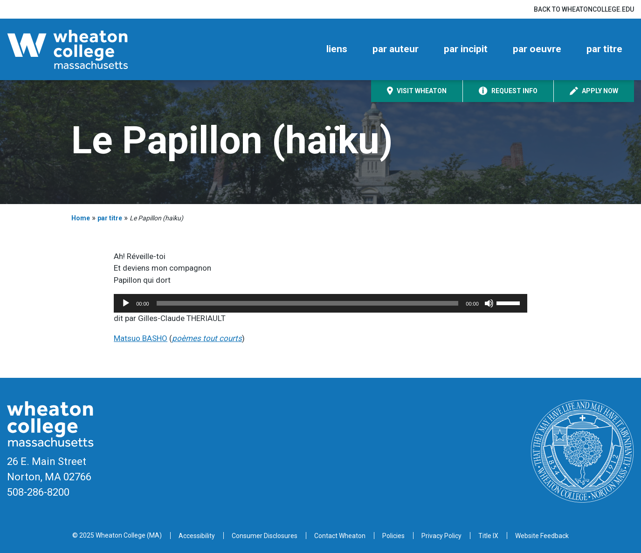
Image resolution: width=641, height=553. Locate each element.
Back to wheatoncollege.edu (584, 9)
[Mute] (489, 303)
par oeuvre (537, 49)
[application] (320, 303)
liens (336, 49)
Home (80, 218)
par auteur (395, 49)
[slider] (308, 303)
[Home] (84, 49)
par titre (604, 49)
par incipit (466, 49)
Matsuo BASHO (140, 338)
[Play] (126, 303)
